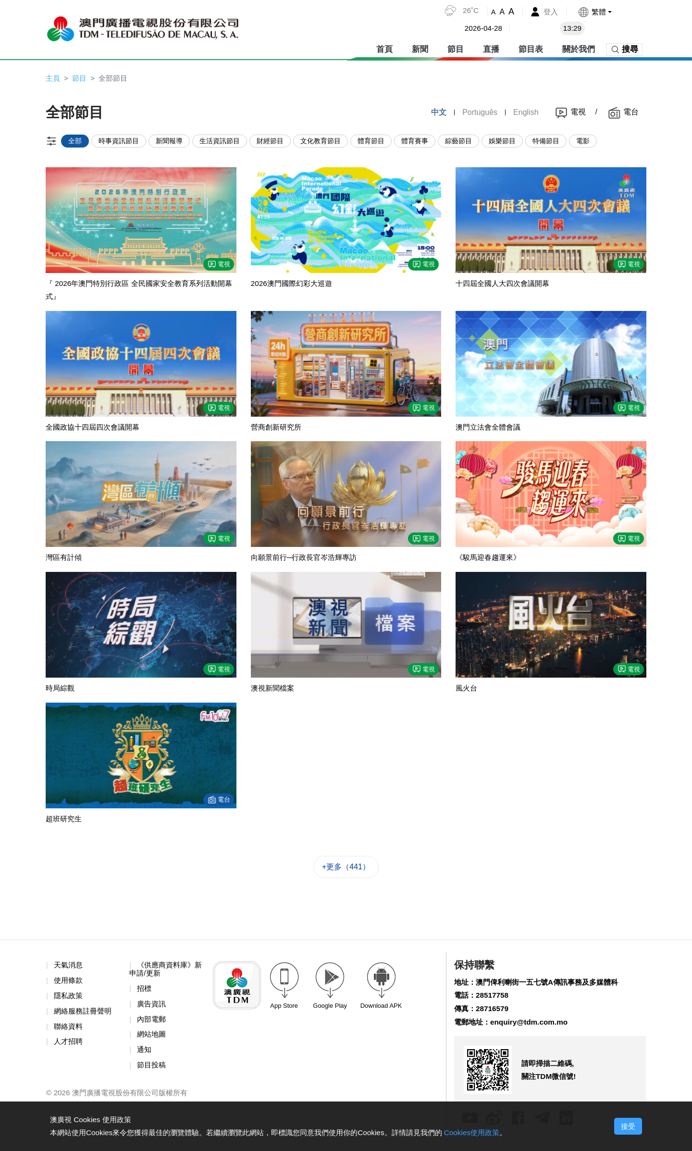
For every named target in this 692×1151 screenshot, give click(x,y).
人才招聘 (69, 1048)
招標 (144, 994)
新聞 (420, 47)
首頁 (384, 47)
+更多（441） (346, 871)
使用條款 (69, 985)
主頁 (53, 78)
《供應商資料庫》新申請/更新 (163, 973)
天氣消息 (69, 969)
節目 (455, 47)
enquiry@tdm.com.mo (533, 1028)
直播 (491, 47)
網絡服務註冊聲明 (84, 1017)
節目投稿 (152, 1072)
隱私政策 (69, 1001)
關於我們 (578, 47)
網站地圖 (152, 1041)
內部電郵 (152, 1025)
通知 (144, 1056)
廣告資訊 (152, 1009)
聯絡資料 (69, 1032)
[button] (594, 12)
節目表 (531, 47)
